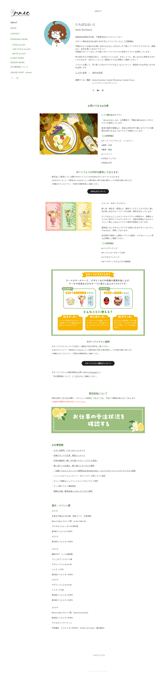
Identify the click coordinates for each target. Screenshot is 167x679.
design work (17, 62)
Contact (94, 372)
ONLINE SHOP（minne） (21, 72)
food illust (17, 45)
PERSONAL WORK (19, 39)
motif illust (18, 54)
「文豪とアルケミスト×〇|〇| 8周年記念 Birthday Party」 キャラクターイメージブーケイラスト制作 (95, 470)
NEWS (13, 28)
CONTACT (15, 34)
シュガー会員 (81, 72)
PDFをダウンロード (98, 191)
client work (17, 58)
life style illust (20, 49)
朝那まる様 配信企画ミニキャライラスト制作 (73, 491)
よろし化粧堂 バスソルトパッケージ (69, 450)
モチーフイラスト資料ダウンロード (98, 363)
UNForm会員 (97, 72)
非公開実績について (19, 67)
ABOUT (13, 22)
